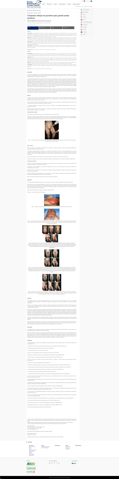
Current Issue (67, 446)
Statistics (53, 27)
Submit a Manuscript (44, 447)
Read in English (84, 12)
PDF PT (83, 14)
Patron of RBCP (31, 454)
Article (29, 27)
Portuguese (89, 1)
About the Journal (32, 446)
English (83, 1)
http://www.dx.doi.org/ (31, 24)
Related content (65, 27)
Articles (69, 4)
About (30, 448)
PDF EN (83, 17)
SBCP (30, 447)
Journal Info (49, 4)
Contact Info (31, 455)
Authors (55, 4)
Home (43, 4)
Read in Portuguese (85, 9)
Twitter (83, 34)
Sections (30, 452)
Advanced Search (76, 4)
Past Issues (67, 447)
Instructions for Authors (45, 446)
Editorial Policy (62, 4)
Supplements (67, 448)
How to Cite (84, 24)
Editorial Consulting (32, 449)
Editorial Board (31, 451)
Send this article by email (86, 22)
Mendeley (84, 27)
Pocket (83, 29)
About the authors (42, 27)
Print (83, 19)
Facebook (84, 32)
